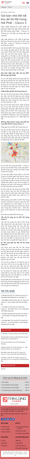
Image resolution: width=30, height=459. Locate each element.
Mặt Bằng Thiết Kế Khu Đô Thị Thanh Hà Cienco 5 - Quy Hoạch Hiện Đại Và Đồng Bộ (15, 302)
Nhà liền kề (19, 443)
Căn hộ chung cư (21, 445)
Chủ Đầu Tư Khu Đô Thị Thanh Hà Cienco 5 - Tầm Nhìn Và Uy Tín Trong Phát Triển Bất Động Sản (15, 309)
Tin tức (10, 7)
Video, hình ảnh (6, 431)
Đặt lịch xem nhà (21, 431)
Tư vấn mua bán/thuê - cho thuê (22, 427)
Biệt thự (18, 440)
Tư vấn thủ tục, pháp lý (22, 433)
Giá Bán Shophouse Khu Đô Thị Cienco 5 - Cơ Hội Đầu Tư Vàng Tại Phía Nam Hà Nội (15, 315)
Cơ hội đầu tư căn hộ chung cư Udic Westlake (14, 333)
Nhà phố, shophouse (22, 448)
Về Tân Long (5, 426)
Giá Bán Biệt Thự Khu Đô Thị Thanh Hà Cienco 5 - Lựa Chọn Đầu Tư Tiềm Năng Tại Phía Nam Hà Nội (14, 322)
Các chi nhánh (6, 429)
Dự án (3, 440)
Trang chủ (3, 7)
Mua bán (4, 443)
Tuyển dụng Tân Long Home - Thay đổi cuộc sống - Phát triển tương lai (15, 454)
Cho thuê (4, 445)
